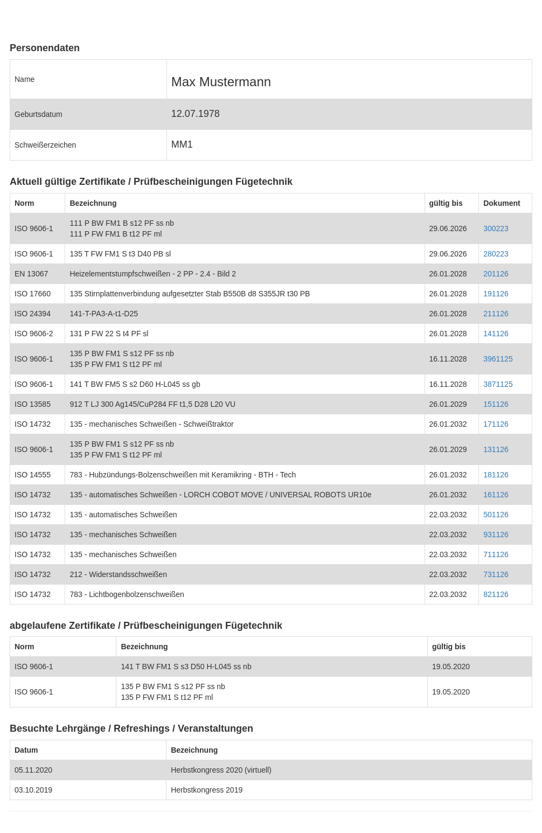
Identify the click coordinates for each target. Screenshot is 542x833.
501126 (496, 514)
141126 (496, 333)
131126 (496, 449)
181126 (496, 474)
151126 (496, 404)
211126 (496, 313)
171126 (496, 424)
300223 (496, 228)
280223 (496, 253)
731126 (496, 574)
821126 (496, 594)
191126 (496, 293)
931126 (496, 534)
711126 (496, 554)
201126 (496, 273)
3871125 (498, 384)
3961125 (498, 359)
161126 (496, 494)
